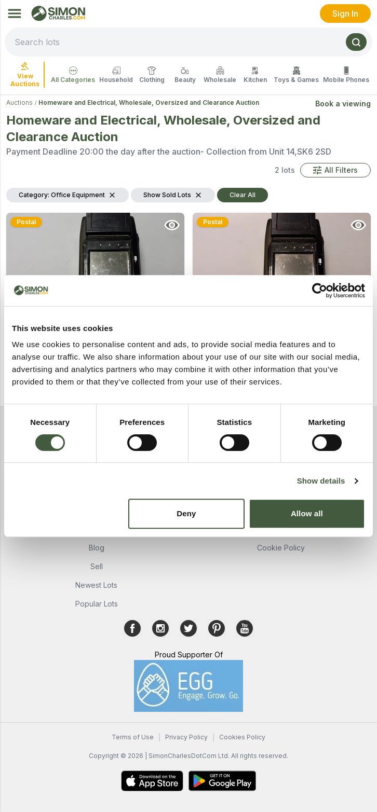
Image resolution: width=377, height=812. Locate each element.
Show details (321, 480)
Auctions (19, 102)
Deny (186, 513)
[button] (335, 170)
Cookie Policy (281, 547)
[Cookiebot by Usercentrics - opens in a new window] (319, 290)
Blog (96, 547)
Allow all (307, 513)
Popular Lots (96, 603)
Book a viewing (343, 103)
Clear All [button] (242, 195)
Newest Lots (96, 585)
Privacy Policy (186, 737)
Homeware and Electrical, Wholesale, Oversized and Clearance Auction (148, 102)
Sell (96, 566)
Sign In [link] (345, 13)
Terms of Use (133, 737)
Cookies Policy (242, 737)
